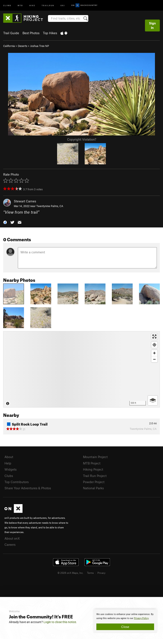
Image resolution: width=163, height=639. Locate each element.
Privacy (101, 572)
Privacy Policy (141, 618)
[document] (125, 621)
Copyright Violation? (81, 139)
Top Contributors (16, 482)
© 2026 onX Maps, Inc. (70, 572)
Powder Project (93, 482)
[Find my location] (154, 345)
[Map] (81, 369)
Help (7, 463)
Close (125, 627)
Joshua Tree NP (39, 46)
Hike (32, 5)
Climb (7, 5)
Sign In (152, 25)
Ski (62, 5)
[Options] (152, 400)
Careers (9, 544)
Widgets (10, 469)
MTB (20, 5)
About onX (12, 538)
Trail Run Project (95, 476)
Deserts (22, 46)
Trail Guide (11, 33)
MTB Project (91, 463)
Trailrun (48, 5)
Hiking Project (93, 469)
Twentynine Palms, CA (49, 206)
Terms (90, 572)
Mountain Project (95, 457)
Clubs (8, 476)
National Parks (93, 488)
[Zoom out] (154, 359)
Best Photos (30, 33)
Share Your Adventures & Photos (27, 488)
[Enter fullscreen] (154, 336)
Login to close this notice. (60, 622)
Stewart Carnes (25, 201)
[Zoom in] (154, 353)
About (8, 457)
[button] (5, 222)
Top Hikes (50, 33)
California (9, 46)
